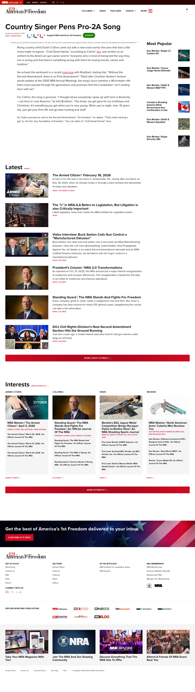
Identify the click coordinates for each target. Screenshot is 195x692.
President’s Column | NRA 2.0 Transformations (87, 267)
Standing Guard (62, 435)
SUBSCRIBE (19, 537)
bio (99, 52)
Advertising (10, 567)
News (103, 10)
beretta (105, 435)
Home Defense (39, 429)
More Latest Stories (109, 358)
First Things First (13, 36)
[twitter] (36, 34)
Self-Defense (26, 429)
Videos (130, 10)
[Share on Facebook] (30, 34)
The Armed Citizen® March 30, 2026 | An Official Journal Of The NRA (25, 436)
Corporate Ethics (40, 670)
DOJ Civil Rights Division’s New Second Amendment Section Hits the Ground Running (91, 328)
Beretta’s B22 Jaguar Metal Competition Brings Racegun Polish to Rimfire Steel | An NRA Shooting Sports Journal (120, 427)
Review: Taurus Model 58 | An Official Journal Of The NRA (166, 462)
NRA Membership (154, 567)
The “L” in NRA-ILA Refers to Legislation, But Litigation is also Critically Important (95, 206)
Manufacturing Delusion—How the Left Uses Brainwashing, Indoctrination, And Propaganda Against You (96, 245)
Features (115, 10)
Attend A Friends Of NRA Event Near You (167, 658)
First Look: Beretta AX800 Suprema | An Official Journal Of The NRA (120, 444)
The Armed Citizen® (66, 190)
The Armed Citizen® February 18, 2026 (81, 175)
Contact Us (10, 571)
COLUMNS (87, 435)
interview (68, 72)
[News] (106, 478)
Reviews (151, 392)
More (26, 168)
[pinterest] (42, 34)
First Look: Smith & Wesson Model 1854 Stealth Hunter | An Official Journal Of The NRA (121, 466)
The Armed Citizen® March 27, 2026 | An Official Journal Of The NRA (25, 445)
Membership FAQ (154, 574)
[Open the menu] (150, 10)
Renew (37, 2)
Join (30, 2)
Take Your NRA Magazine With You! (24, 658)
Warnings (54, 670)
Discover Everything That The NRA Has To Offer (118, 658)
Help (7, 578)
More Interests (38, 386)
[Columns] (62, 478)
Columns (87, 10)
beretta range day (118, 435)
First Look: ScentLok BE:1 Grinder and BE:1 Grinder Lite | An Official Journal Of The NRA (121, 454)
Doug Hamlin (76, 435)
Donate (45, 2)
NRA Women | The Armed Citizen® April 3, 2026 (23, 424)
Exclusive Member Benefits (158, 571)
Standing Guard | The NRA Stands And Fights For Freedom (96, 297)
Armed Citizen (13, 392)
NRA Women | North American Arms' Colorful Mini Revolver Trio (168, 426)
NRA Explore (105, 571)
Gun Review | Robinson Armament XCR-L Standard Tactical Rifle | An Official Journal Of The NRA (167, 442)
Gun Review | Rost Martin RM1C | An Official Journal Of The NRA (165, 453)
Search (8, 582)
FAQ (7, 574)
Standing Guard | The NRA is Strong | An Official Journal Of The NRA (73, 454)
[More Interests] (47, 386)
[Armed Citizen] (19, 478)
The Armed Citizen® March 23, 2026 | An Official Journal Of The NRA (25, 454)
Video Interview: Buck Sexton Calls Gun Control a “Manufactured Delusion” (89, 236)
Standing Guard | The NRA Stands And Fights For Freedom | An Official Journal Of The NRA (73, 427)
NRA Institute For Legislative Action (115, 567)
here (108, 121)
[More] (30, 168)
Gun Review (154, 431)
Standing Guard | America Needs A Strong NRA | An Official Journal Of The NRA (73, 463)
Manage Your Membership (158, 578)
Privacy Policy (10, 670)
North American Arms (170, 431)
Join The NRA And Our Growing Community (72, 658)
